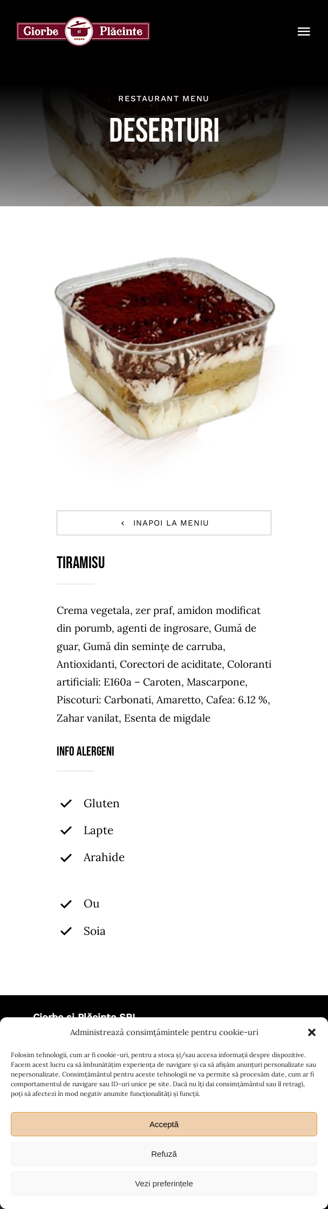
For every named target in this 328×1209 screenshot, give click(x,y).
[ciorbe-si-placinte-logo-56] (83, 21)
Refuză (164, 1153)
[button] (311, 1032)
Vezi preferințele (164, 1183)
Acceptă (164, 1124)
